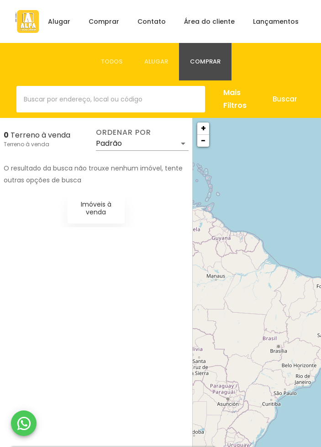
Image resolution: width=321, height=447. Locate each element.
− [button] (203, 140)
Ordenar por (123, 132)
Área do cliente (209, 21)
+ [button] (203, 128)
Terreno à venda (26, 144)
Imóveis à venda (96, 208)
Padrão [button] (109, 143)
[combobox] (110, 99)
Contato (151, 21)
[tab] (111, 61)
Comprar (104, 21)
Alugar (59, 21)
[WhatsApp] (24, 423)
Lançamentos (276, 21)
